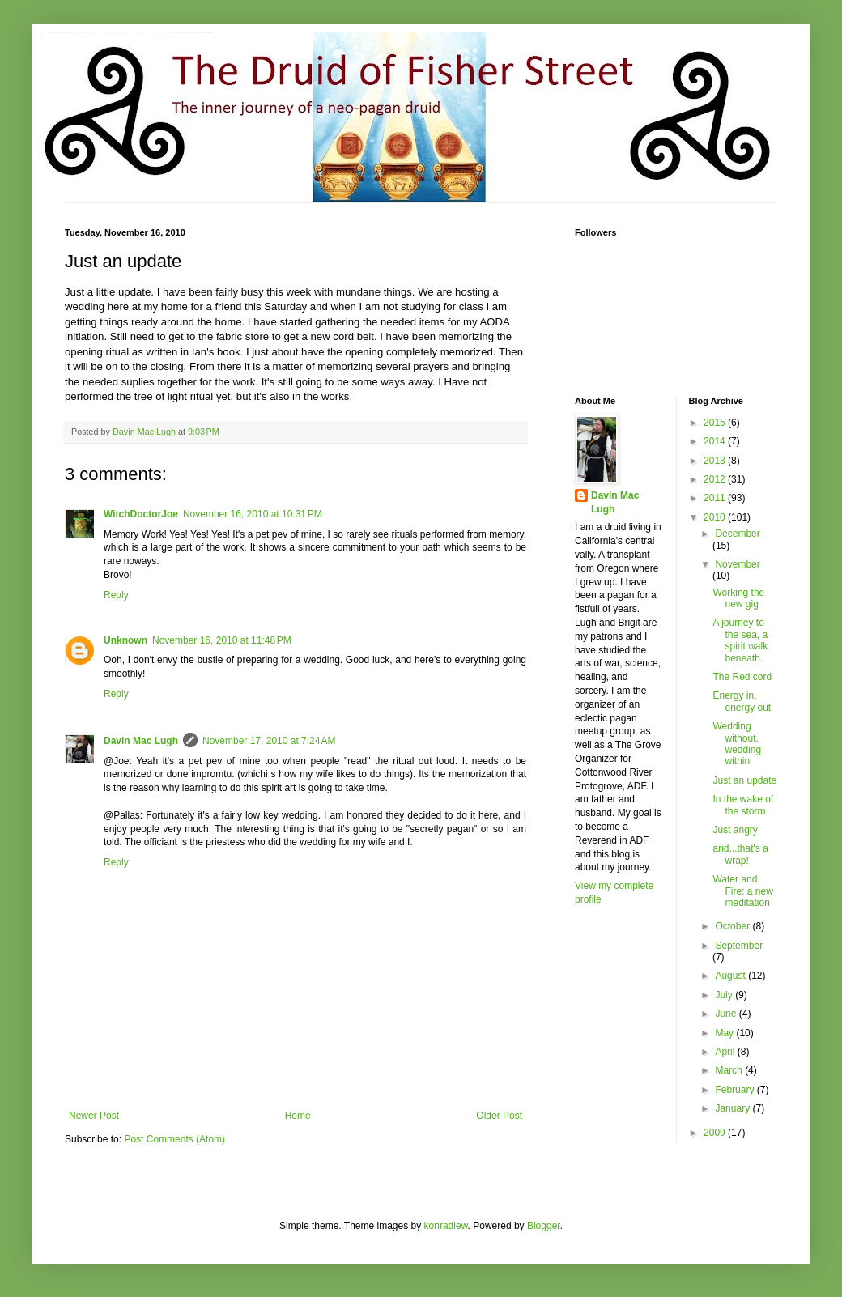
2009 (716, 1132)
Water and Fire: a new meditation (742, 891)
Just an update (744, 780)
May (725, 1033)
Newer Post (94, 1115)
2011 (716, 498)
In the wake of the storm (742, 804)
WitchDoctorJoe (141, 514)
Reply (116, 595)
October (733, 926)
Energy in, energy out (741, 701)
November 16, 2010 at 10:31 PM (252, 514)
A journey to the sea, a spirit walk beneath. (740, 640)
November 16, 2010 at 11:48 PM (221, 640)
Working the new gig (738, 598)
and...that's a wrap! (740, 854)
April (726, 1051)
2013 (716, 460)
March (730, 1070)
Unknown (125, 640)
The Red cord (742, 677)
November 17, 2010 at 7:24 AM (268, 740)
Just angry (734, 830)
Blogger (543, 1225)
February (735, 1089)
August (731, 975)
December (737, 533)
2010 (716, 517)
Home (298, 1115)
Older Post (499, 1115)
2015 (716, 422)
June (726, 1013)
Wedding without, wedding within (736, 744)
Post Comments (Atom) (174, 1139)
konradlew (446, 1225)
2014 (716, 441)
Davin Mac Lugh (141, 740)
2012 (716, 479)
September (739, 945)
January (733, 1108)
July (725, 995)
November (737, 564)
